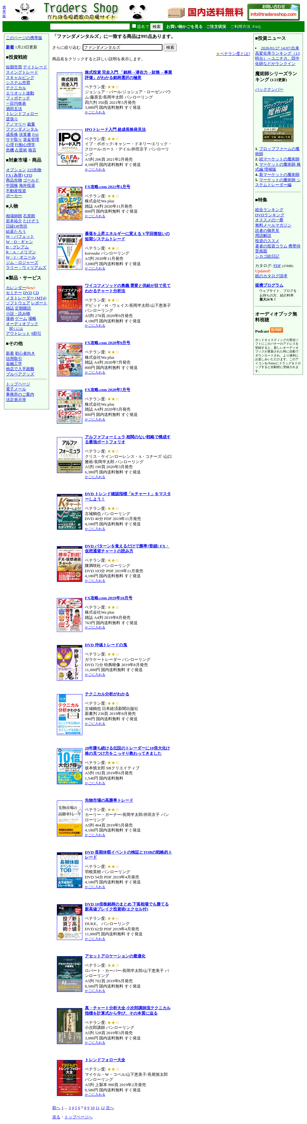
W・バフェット (20, 236)
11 (98, 1107)
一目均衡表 (16, 103)
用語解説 (263, 235)
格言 (32, 150)
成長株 (12, 134)
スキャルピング (20, 77)
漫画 (10, 318)
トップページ (18, 384)
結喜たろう (16, 231)
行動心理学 (25, 144)
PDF (277, 265)
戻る (56, 1117)
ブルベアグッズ (20, 374)
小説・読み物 (18, 313)
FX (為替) (14, 175)
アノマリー (16, 124)
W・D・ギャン (19, 241)
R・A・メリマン (21, 252)
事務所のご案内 (20, 394)
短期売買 (14, 67)
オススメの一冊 (269, 220)
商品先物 (14, 180)
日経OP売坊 (16, 226)
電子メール (16, 389)
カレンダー (16, 287)
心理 (10, 144)
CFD (28, 175)
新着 (10, 47)
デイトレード (35, 67)
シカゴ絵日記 (267, 256)
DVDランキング (269, 215)
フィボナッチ (18, 98)
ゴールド (31, 180)
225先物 (34, 170)
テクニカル (16, 87)
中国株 (12, 185)
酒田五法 (14, 108)
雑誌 (10, 308)
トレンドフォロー (22, 113)
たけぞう (31, 221)
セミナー (14, 292)
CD (36, 292)
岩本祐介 (14, 221)
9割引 (36, 333)
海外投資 (27, 185)
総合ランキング (269, 209)
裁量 (31, 124)
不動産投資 (16, 190)
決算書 (25, 134)
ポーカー (14, 195)
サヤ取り (14, 139)
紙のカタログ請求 (271, 276)
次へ (110, 1107)
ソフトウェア (18, 303)
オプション (16, 170)
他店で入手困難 (20, 368)
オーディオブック (22, 323)
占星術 (21, 150)
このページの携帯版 (24, 37)
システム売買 (18, 82)
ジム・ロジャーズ (22, 262)
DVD (27, 292)
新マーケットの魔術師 (279, 174)
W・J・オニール (21, 257)
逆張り (12, 119)
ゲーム (21, 318)
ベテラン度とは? (233, 53)
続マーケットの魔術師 (279, 159)
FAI (35, 134)
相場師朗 (14, 216)
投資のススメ (267, 240)
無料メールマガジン (273, 225)
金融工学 (14, 363)
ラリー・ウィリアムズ (26, 267)
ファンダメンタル (22, 129)
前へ (56, 1107)
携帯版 (4, 11)
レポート (39, 303)
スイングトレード (22, 72)
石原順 (29, 216)
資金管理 (31, 139)
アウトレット (18, 333)
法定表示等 (16, 399)
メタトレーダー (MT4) (26, 298)
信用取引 (14, 358)
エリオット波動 (20, 93)
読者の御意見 (267, 230)
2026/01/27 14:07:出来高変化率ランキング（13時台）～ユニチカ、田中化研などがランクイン (277, 56)
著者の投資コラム (271, 246)
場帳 (32, 318)
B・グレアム (17, 247)
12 (103, 1107)
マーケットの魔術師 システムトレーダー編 (278, 182)
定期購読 (23, 308)
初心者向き (25, 353)
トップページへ (78, 1117)
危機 (10, 150)
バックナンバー (269, 89)
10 (92, 1107)
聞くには (16, 328)
